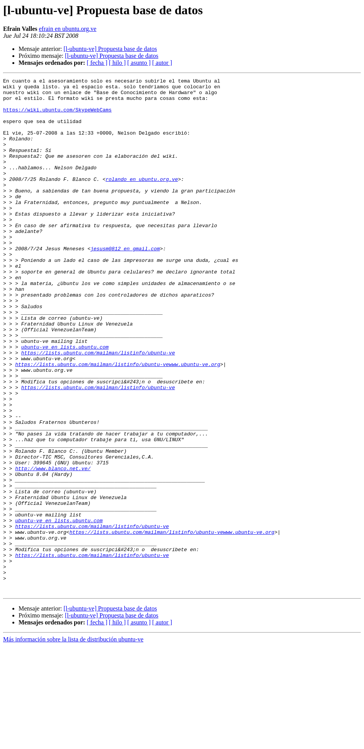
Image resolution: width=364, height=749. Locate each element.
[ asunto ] (138, 62)
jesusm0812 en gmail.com (125, 283)
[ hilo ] (117, 62)
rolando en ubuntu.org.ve (141, 199)
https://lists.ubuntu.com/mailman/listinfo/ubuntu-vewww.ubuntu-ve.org (117, 421)
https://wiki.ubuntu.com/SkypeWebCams (57, 116)
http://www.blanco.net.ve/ (52, 546)
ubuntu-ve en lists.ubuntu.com (65, 401)
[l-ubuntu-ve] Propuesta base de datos (110, 49)
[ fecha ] (97, 62)
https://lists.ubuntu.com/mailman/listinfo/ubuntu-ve (98, 408)
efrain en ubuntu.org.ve (67, 28)
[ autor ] (162, 62)
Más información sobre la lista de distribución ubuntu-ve (73, 742)
